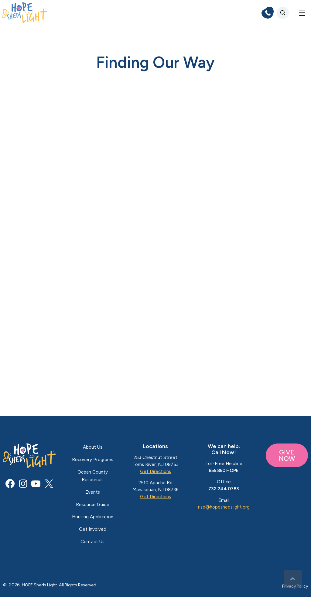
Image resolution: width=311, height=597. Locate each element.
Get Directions (155, 471)
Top (293, 579)
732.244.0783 (223, 489)
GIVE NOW (287, 455)
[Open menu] (302, 13)
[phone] (267, 13)
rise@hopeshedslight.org (224, 507)
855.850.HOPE (224, 470)
